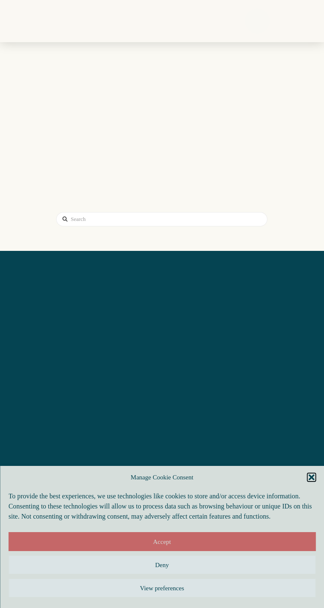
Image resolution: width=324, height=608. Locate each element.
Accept (162, 541)
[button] (311, 477)
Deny (162, 565)
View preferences (162, 588)
